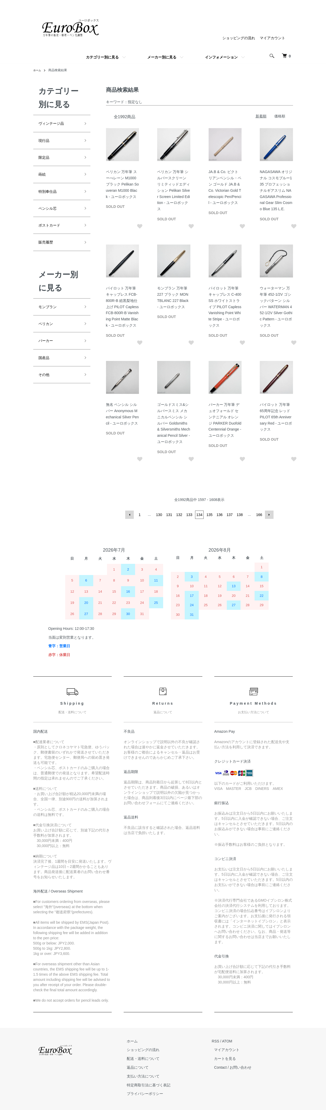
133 (189, 515)
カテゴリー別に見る (102, 57)
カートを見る (227, 1059)
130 (160, 515)
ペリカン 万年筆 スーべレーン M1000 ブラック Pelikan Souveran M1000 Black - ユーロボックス (122, 184)
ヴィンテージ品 (54, 124)
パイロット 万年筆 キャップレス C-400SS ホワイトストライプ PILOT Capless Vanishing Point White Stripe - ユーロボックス (225, 306)
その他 (45, 395)
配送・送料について (150, 1059)
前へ (131, 515)
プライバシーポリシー (152, 1094)
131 (170, 515)
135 (209, 515)
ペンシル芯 (50, 217)
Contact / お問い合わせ (235, 1067)
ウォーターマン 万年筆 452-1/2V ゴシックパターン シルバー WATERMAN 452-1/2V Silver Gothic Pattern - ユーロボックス (276, 306)
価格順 (279, 116)
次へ (268, 515)
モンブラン (50, 320)
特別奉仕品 (50, 198)
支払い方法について (150, 1076)
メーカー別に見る (161, 57)
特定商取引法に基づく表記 (156, 1085)
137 (229, 515)
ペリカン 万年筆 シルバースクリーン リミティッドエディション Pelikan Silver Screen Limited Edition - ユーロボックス (173, 190)
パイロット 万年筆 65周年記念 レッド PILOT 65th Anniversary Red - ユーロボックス (276, 416)
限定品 (45, 161)
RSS (220, 1041)
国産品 (45, 376)
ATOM (232, 1041)
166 (258, 515)
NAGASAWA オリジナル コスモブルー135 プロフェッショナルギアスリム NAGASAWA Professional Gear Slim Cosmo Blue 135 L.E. (276, 190)
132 (180, 515)
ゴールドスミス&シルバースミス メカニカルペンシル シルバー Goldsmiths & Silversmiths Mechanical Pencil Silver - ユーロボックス (173, 423)
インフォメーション (221, 57)
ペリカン (47, 339)
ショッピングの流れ (239, 38)
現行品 (45, 143)
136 (219, 515)
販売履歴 (47, 254)
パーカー (47, 357)
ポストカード (52, 236)
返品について (145, 1067)
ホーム (38, 70)
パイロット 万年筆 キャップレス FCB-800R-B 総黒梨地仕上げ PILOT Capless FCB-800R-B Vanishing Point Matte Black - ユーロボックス (122, 306)
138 (239, 515)
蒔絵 (43, 180)
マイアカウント (272, 38)
